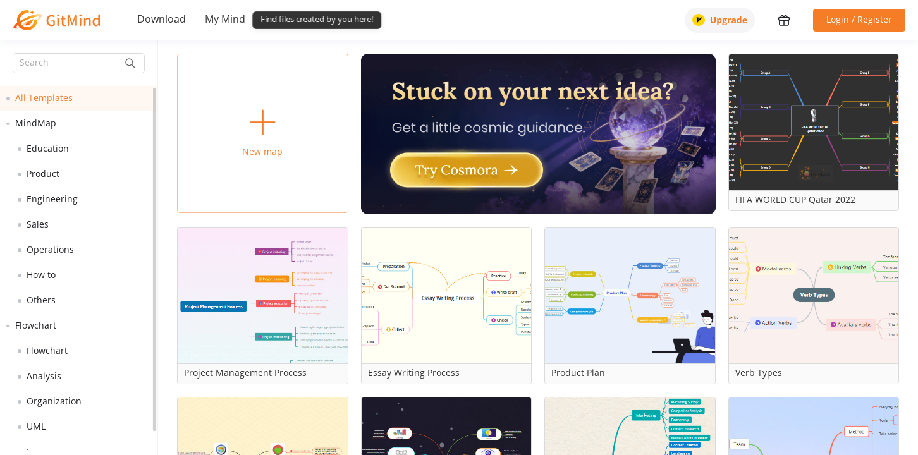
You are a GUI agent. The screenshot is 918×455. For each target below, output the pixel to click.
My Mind (225, 20)
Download (161, 20)
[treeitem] (78, 98)
